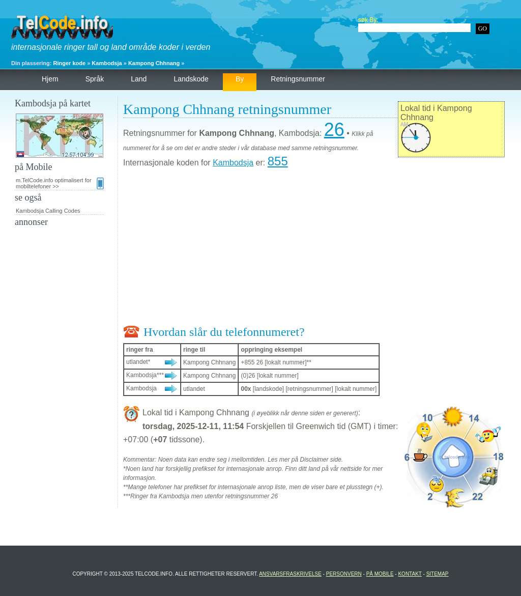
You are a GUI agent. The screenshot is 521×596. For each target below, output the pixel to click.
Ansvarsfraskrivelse (290, 574)
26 (334, 129)
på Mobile (380, 574)
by (240, 79)
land (139, 79)
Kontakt (409, 574)
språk (94, 79)
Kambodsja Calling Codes (48, 211)
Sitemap (437, 574)
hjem (50, 79)
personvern (344, 574)
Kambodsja (107, 63)
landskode (191, 79)
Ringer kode (69, 63)
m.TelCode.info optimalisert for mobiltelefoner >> (60, 183)
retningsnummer (298, 79)
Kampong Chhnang (154, 63)
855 (278, 161)
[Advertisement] (314, 249)
